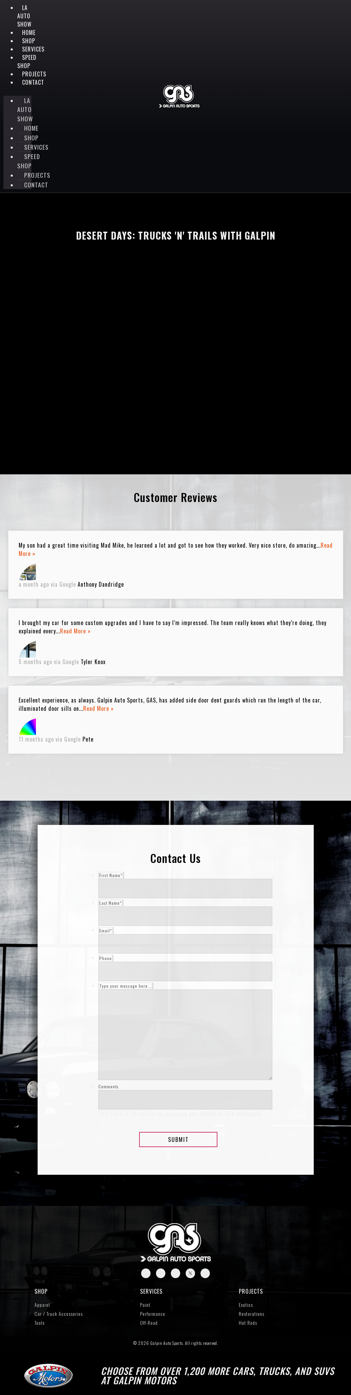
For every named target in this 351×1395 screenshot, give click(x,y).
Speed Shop (27, 61)
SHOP (41, 1291)
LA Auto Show (24, 15)
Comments (108, 1087)
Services (151, 1291)
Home (29, 32)
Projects (251, 1291)
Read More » (75, 631)
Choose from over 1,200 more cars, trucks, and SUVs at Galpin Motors (217, 1375)
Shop (28, 41)
